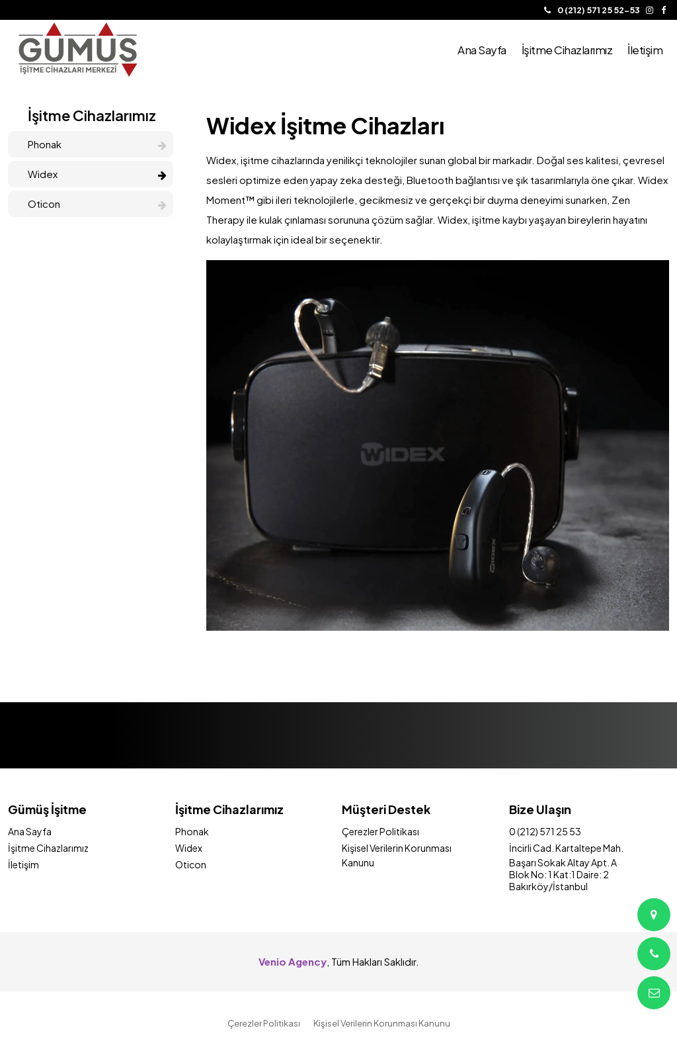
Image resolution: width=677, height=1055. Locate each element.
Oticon (97, 203)
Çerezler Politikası (380, 831)
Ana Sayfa (30, 831)
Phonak (97, 144)
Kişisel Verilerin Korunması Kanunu (381, 1023)
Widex (97, 173)
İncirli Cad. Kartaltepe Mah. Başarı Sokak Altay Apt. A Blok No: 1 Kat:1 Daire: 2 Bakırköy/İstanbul (566, 867)
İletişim (23, 864)
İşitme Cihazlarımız (48, 848)
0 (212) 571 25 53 (545, 831)
